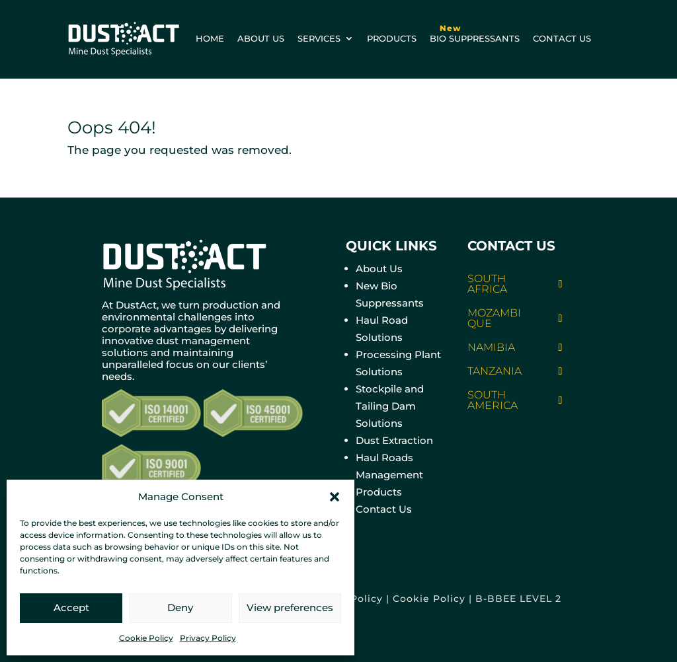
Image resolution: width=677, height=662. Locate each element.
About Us (379, 268)
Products (392, 38)
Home (210, 38)
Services (319, 38)
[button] (334, 496)
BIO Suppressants (475, 31)
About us (260, 38)
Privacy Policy (208, 638)
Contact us (562, 38)
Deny (180, 607)
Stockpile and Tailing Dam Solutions (390, 406)
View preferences (290, 607)
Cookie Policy (146, 638)
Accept (71, 607)
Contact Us (384, 509)
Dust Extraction (394, 440)
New (450, 28)
